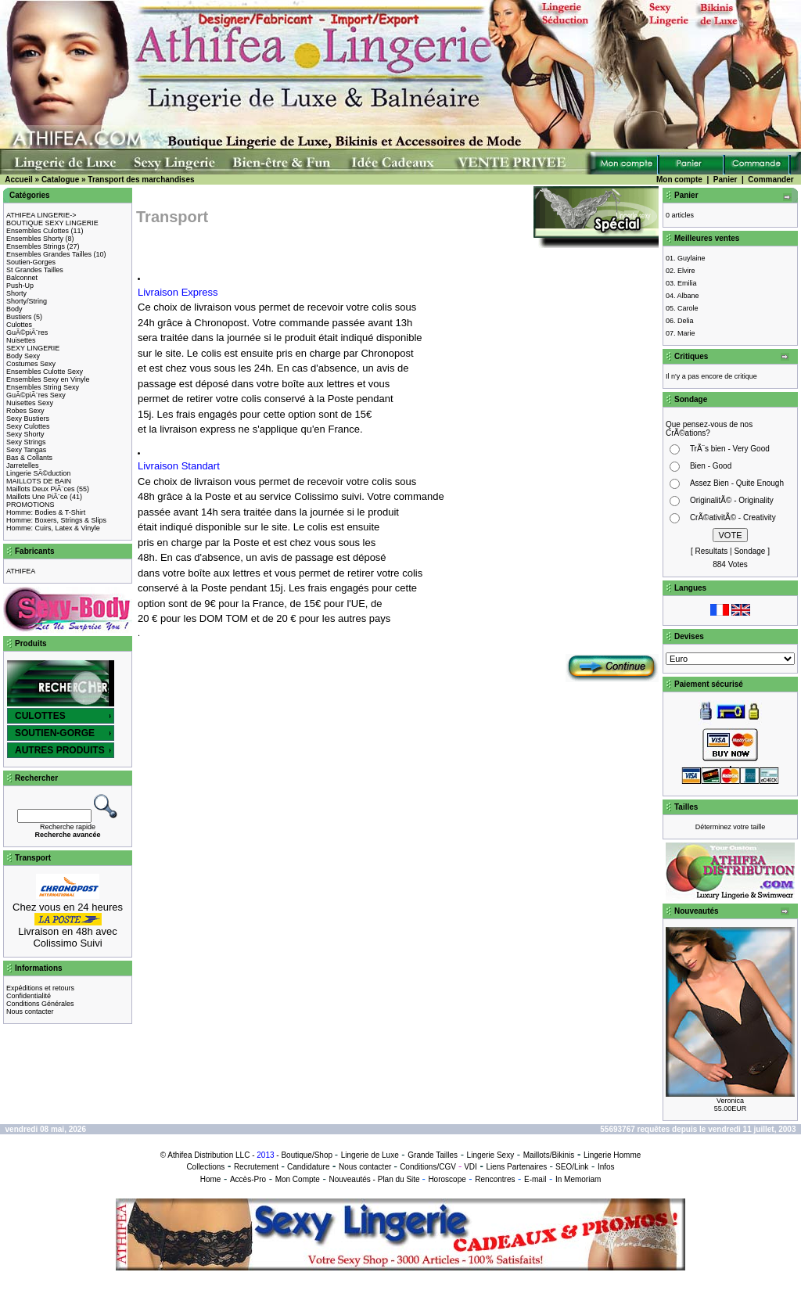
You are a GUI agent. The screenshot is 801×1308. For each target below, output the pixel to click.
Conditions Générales (40, 1004)
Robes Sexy (25, 411)
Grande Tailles (433, 1155)
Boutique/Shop (306, 1155)
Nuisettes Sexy (29, 403)
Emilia (687, 283)
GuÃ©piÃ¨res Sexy (36, 395)
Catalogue (60, 179)
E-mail (535, 1179)
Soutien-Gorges (31, 262)
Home (210, 1179)
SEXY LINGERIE (32, 348)
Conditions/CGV (428, 1166)
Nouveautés (349, 1179)
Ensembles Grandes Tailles (49, 254)
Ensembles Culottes (37, 231)
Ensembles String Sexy (42, 387)
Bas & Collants (29, 458)
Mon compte (679, 179)
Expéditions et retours (40, 988)
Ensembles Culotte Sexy (44, 372)
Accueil (19, 179)
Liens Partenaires (516, 1166)
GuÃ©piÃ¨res (27, 332)
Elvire (686, 271)
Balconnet (22, 278)
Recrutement (256, 1166)
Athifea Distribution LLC (208, 1155)
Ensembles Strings (35, 246)
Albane (688, 296)
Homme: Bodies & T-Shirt (45, 512)
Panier (725, 179)
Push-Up (20, 285)
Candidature (308, 1166)
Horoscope (446, 1179)
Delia (685, 321)
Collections (205, 1166)
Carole (688, 308)
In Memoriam (578, 1179)
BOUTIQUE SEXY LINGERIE (52, 223)
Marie (686, 333)
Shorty (16, 293)
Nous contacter (30, 1011)
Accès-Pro (248, 1179)
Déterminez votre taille (730, 827)
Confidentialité (28, 996)
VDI (470, 1166)
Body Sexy (23, 356)
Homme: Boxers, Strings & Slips (56, 520)
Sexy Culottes (28, 426)
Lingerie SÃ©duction (38, 473)
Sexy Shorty (25, 434)
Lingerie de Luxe (370, 1155)
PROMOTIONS (30, 504)
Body (14, 309)
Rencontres (495, 1179)
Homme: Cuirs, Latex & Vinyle (53, 528)
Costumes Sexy (31, 364)
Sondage (749, 551)
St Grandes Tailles (34, 270)
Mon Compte (297, 1179)
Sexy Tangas (26, 450)
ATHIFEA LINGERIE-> (41, 215)
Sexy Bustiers (27, 418)
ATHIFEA (20, 571)
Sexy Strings (26, 442)
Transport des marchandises (141, 179)
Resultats (711, 551)
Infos (606, 1166)
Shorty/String (26, 301)
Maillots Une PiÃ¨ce (37, 497)
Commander (770, 179)
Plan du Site (399, 1179)
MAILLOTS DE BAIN (38, 481)
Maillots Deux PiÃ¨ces (40, 489)
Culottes (19, 325)
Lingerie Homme (612, 1155)
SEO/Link (571, 1166)
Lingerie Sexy (491, 1155)
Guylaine (691, 258)
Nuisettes (21, 340)
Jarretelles (22, 465)
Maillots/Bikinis (549, 1155)
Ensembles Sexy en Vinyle (47, 379)
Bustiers (19, 317)
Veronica (730, 1101)
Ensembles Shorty (34, 239)
